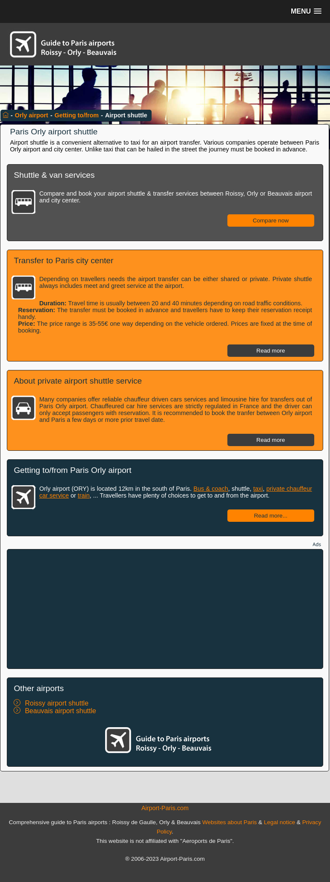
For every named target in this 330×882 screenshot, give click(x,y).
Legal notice (279, 822)
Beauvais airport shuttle (60, 710)
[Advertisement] (165, 609)
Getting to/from (77, 115)
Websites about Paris (229, 822)
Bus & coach (210, 488)
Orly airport (31, 115)
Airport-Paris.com (165, 808)
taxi (258, 488)
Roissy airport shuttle (56, 703)
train (84, 495)
